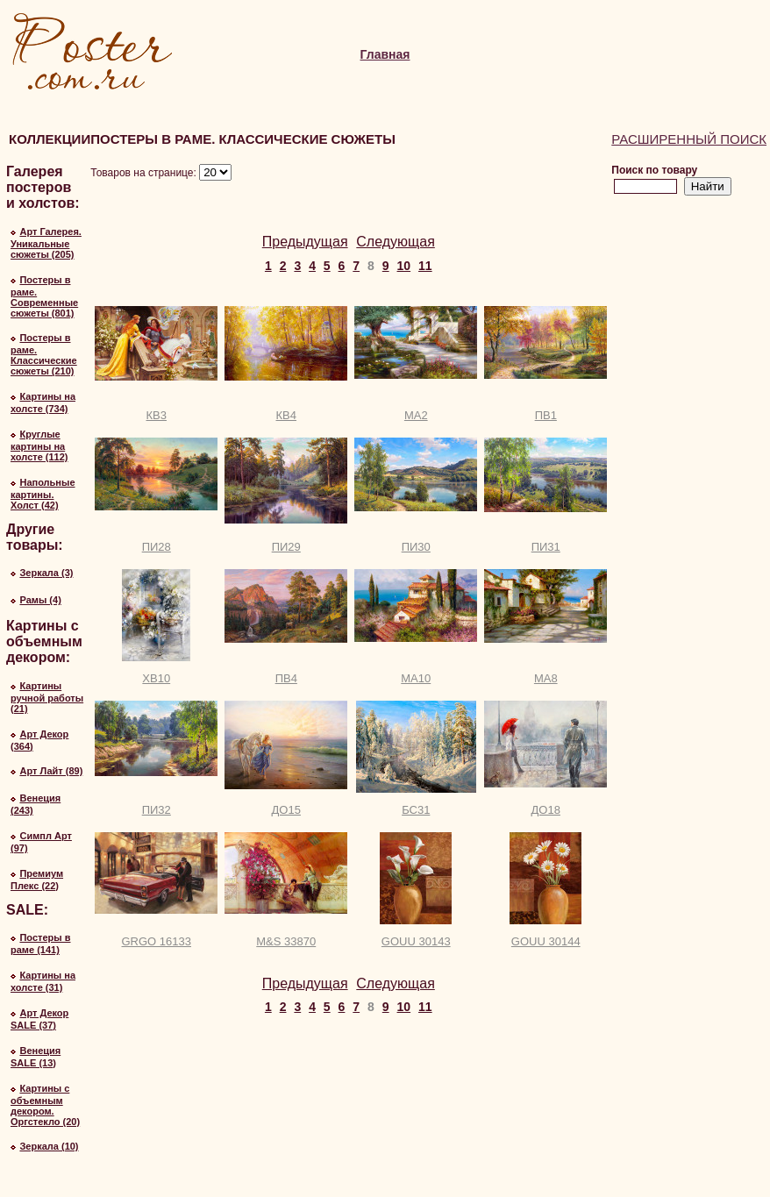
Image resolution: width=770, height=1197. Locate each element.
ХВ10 (156, 678)
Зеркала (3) (46, 572)
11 (425, 266)
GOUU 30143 (416, 941)
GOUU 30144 (546, 941)
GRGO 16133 (157, 941)
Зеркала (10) (48, 1146)
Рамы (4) (40, 600)
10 (404, 266)
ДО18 (545, 809)
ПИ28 (156, 546)
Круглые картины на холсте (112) (39, 445)
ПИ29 (286, 546)
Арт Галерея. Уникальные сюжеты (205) (46, 243)
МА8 (546, 678)
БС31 (416, 809)
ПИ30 (416, 546)
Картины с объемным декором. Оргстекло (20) (45, 1105)
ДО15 (286, 809)
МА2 (416, 415)
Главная (385, 54)
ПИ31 (545, 546)
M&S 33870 (286, 941)
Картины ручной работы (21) (47, 697)
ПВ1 (546, 415)
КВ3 (156, 415)
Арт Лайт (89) (50, 771)
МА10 (416, 678)
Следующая (395, 241)
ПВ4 (286, 678)
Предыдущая (305, 241)
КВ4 (286, 415)
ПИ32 (156, 809)
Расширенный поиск (688, 139)
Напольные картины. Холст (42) (43, 493)
